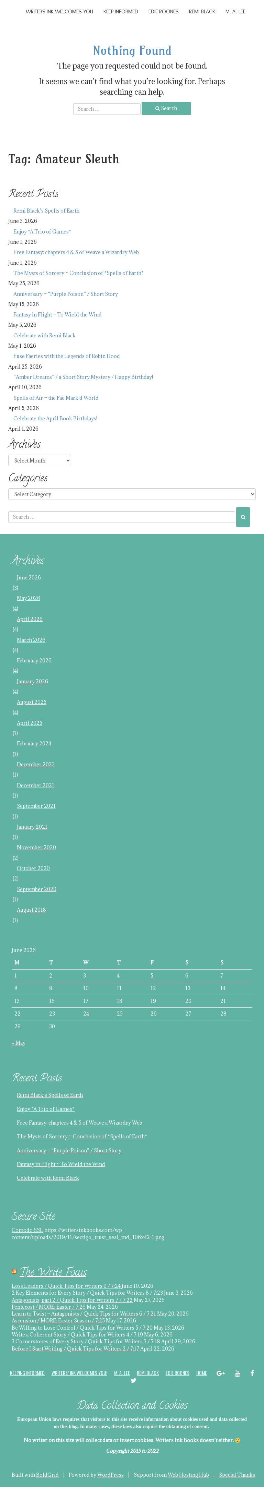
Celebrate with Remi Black (44, 335)
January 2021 (32, 827)
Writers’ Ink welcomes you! (79, 1372)
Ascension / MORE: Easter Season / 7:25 (58, 1320)
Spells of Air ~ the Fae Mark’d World (56, 398)
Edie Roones (163, 11)
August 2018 (31, 910)
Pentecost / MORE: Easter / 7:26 (49, 1307)
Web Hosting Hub (188, 1475)
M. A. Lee (235, 11)
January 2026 (32, 681)
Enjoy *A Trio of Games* (42, 231)
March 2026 (31, 640)
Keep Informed (120, 11)
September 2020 (36, 889)
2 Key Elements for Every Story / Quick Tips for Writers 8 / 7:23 (87, 1293)
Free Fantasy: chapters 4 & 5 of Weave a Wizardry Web (76, 252)
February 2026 (34, 660)
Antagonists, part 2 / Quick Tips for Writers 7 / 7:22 (72, 1300)
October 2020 (33, 868)
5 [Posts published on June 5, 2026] (152, 975)
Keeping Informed (27, 1372)
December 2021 (35, 785)
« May (18, 1043)
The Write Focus (53, 1274)
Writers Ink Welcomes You (59, 11)
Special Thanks (237, 1475)
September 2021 (36, 806)
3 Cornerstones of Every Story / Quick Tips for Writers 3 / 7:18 (86, 1341)
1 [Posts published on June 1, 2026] (15, 975)
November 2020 (36, 847)
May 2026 (28, 598)
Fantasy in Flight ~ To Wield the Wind (57, 314)
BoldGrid (47, 1475)
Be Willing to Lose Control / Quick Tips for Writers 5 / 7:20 (82, 1327)
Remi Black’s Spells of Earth (46, 210)
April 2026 (30, 619)
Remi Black (202, 11)
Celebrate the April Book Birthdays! (55, 418)
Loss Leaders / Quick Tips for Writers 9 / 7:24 (66, 1286)
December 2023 (36, 764)
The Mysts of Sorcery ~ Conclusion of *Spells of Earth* (78, 273)
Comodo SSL (27, 1230)
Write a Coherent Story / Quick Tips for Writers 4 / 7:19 (77, 1334)
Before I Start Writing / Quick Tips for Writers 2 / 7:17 (75, 1348)
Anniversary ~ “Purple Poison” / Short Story (65, 294)
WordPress (110, 1475)
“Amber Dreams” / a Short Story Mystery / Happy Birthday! (83, 377)
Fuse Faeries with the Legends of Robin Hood (66, 356)
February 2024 (34, 743)
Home (201, 1372)
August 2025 (31, 702)
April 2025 (29, 723)
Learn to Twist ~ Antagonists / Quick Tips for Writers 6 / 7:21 (84, 1313)
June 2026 (29, 577)
